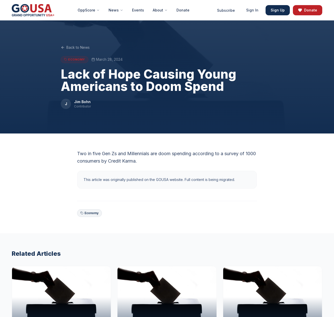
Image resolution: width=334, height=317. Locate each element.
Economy (89, 213)
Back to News (75, 48)
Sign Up (278, 10)
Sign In (252, 10)
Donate (307, 10)
